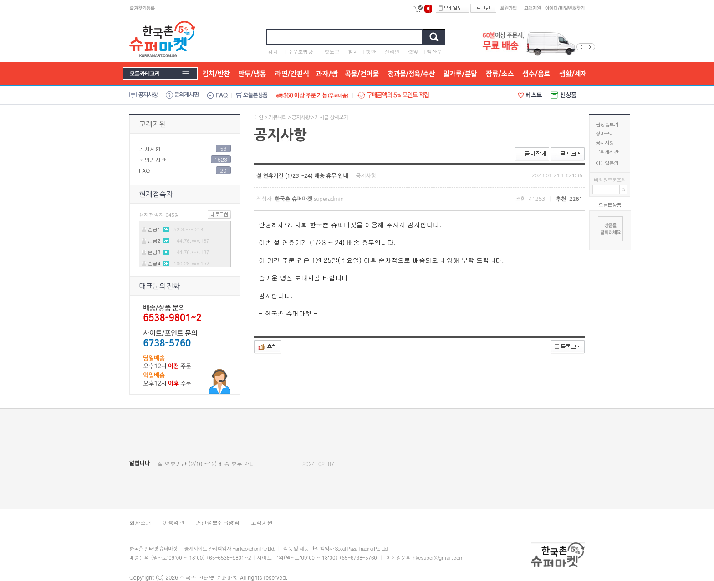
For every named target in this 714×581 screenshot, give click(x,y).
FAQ (144, 170)
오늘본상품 (609, 204)
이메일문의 (607, 163)
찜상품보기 (607, 124)
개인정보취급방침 (218, 522)
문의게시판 (607, 151)
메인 (258, 117)
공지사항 (605, 142)
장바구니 (605, 133)
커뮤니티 (277, 117)
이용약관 (173, 522)
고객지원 (152, 124)
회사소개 (140, 522)
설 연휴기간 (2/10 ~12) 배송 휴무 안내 (206, 463)
